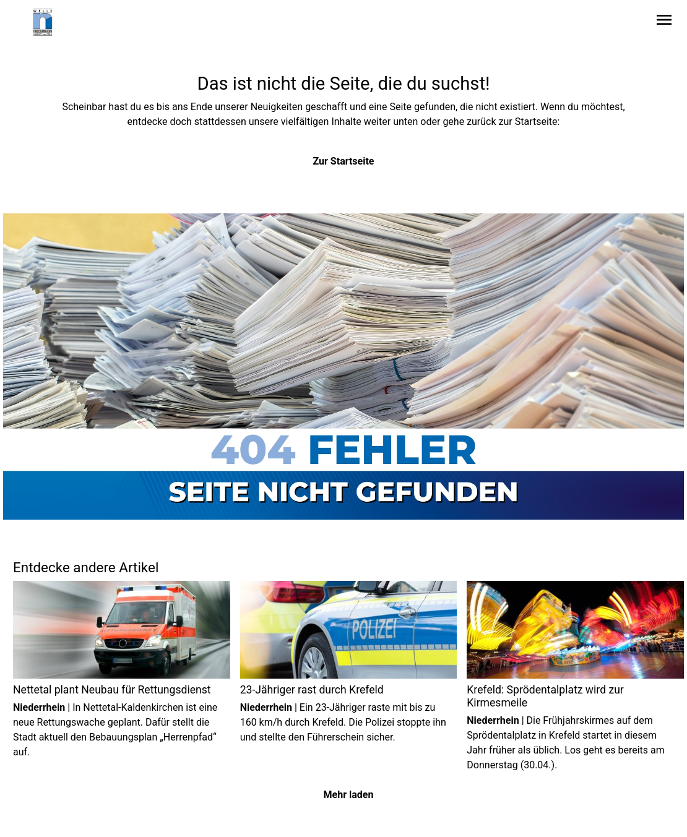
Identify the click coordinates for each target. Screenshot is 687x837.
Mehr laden (349, 795)
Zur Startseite (343, 161)
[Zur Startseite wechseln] (42, 22)
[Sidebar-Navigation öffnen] (664, 22)
